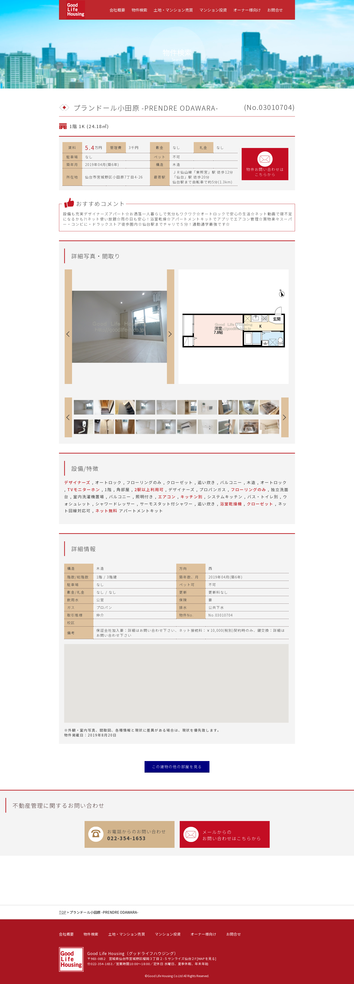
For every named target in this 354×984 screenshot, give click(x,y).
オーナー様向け (247, 10)
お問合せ (275, 10)
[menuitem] (117, 10)
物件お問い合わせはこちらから (265, 164)
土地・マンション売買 (173, 10)
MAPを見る (206, 958)
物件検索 (139, 10)
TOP (62, 912)
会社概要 (117, 10)
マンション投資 (213, 10)
